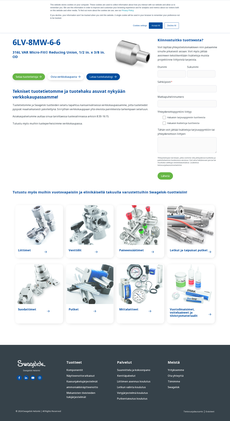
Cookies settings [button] (140, 25)
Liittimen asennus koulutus (133, 381)
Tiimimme (174, 381)
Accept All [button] (156, 25)
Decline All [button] (171, 25)
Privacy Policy (128, 10)
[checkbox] (187, 120)
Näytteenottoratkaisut (80, 375)
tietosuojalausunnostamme (170, 165)
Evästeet (210, 411)
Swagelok (173, 387)
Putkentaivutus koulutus (132, 398)
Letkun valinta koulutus (131, 387)
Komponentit (74, 370)
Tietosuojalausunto (193, 411)
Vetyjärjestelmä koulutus (132, 393)
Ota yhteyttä (175, 375)
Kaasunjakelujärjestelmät (82, 381)
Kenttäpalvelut (126, 375)
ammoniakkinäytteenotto (82, 387)
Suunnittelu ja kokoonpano (133, 370)
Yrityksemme (176, 370)
